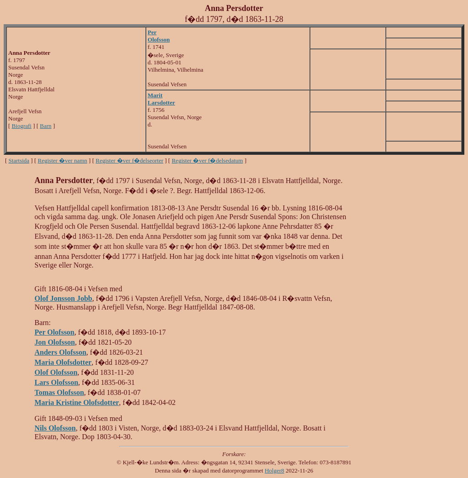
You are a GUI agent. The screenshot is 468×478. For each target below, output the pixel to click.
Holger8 (274, 470)
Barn (45, 125)
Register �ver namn (62, 160)
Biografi (22, 125)
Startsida (19, 160)
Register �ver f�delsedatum (207, 160)
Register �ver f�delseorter (129, 160)
